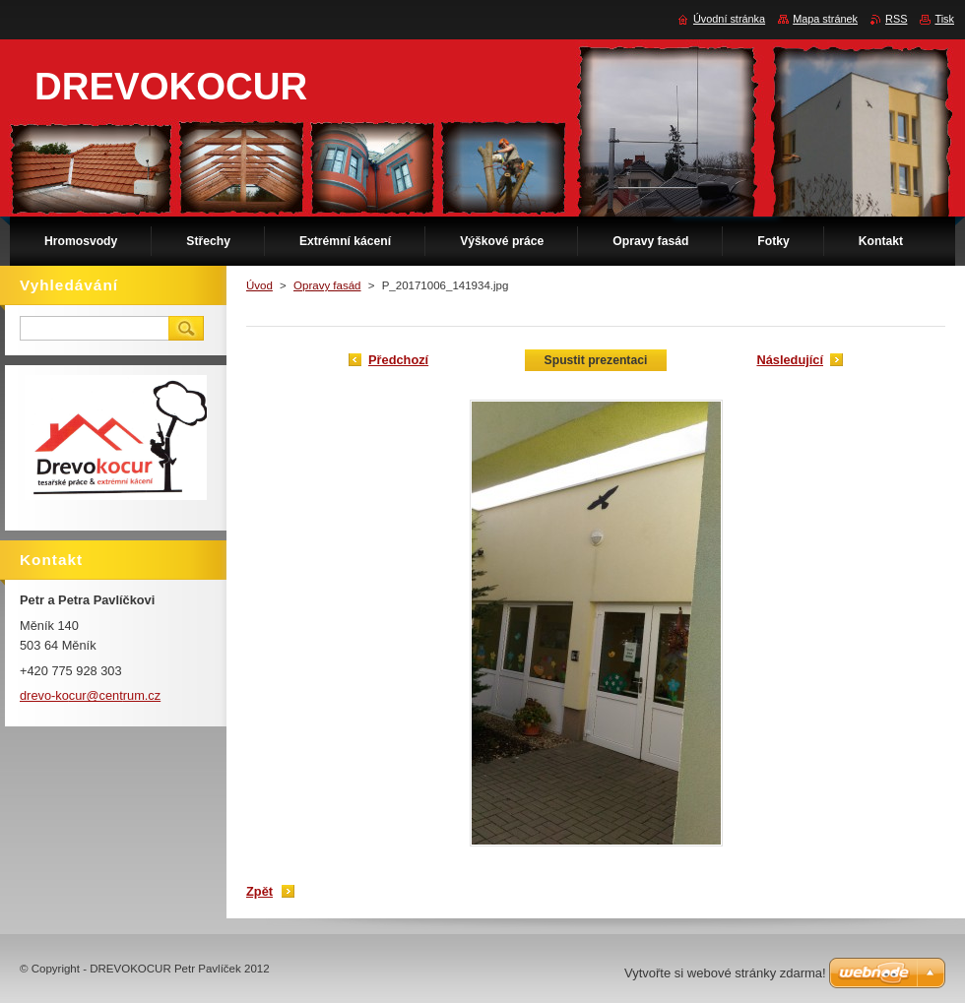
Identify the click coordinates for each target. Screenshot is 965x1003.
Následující (789, 359)
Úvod (259, 285)
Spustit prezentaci (596, 360)
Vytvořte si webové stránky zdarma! (725, 973)
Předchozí (398, 359)
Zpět (259, 891)
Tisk (944, 19)
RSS (896, 19)
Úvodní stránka (729, 19)
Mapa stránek (825, 19)
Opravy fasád (327, 285)
